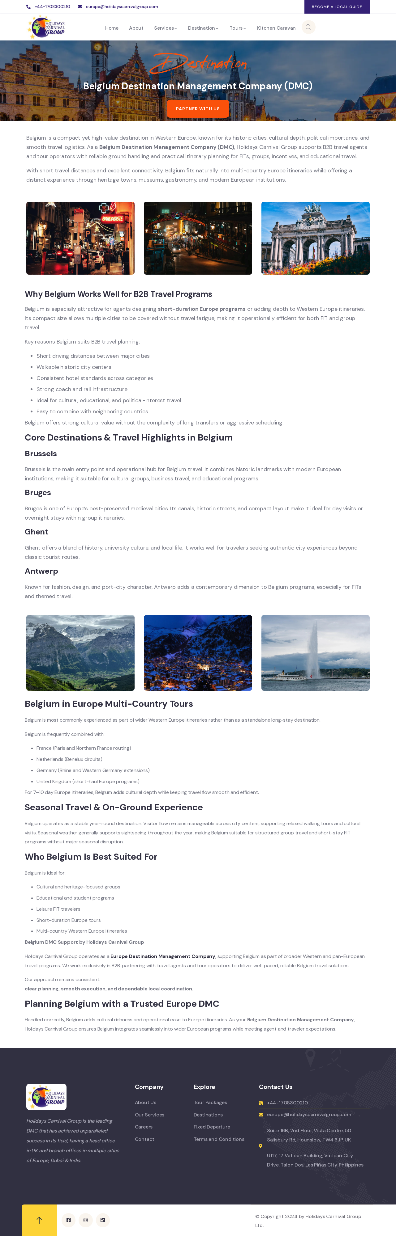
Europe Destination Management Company (162, 956)
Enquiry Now (339, 27)
